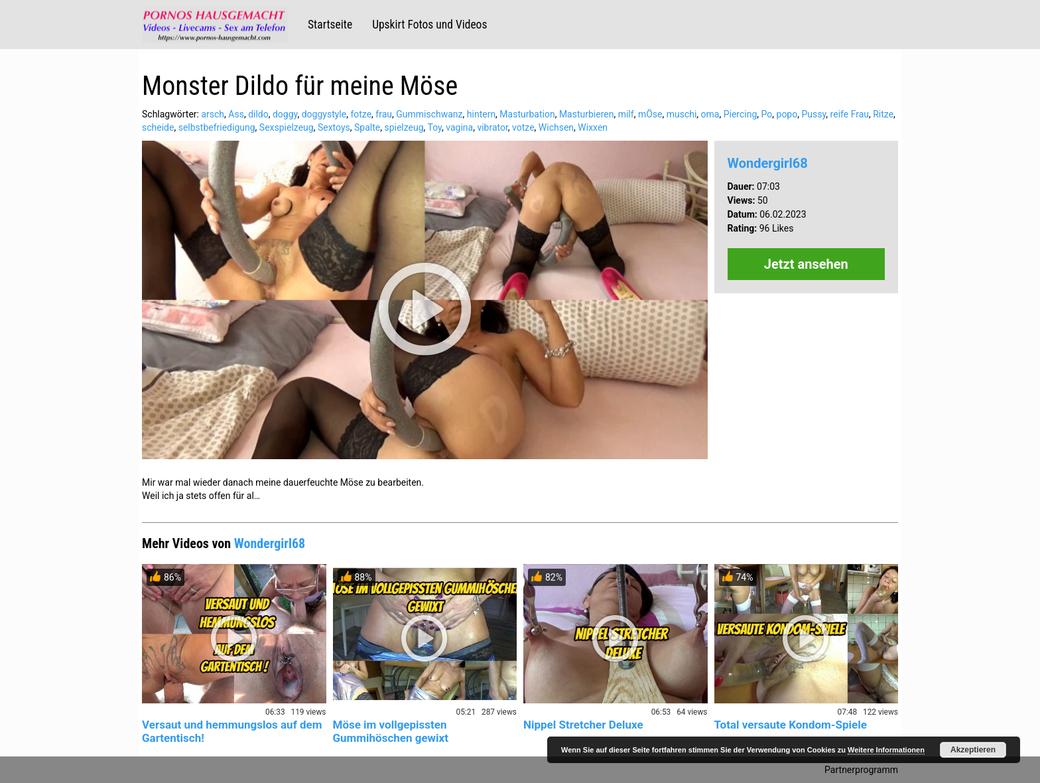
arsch (212, 114)
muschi (682, 114)
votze (523, 127)
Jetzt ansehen (806, 264)
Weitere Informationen (886, 750)
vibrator (492, 127)
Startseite (330, 24)
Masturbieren (586, 114)
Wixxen (593, 127)
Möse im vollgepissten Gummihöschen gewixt (391, 731)
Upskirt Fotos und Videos (429, 24)
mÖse (650, 114)
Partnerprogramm (861, 769)
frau (383, 114)
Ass (236, 114)
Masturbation (526, 114)
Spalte (367, 127)
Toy (435, 127)
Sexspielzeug (286, 127)
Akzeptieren (973, 749)
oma (710, 114)
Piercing (740, 114)
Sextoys (334, 127)
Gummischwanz (429, 114)
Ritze (883, 114)
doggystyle (324, 114)
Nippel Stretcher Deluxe (583, 724)
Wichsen (556, 127)
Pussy (813, 114)
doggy (285, 114)
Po (767, 114)
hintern (481, 114)
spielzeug (403, 127)
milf (626, 114)
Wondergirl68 (768, 163)
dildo (258, 114)
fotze (360, 114)
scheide (158, 127)
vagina (459, 127)
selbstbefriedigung (216, 127)
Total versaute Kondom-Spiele (790, 724)
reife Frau (849, 114)
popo (787, 114)
